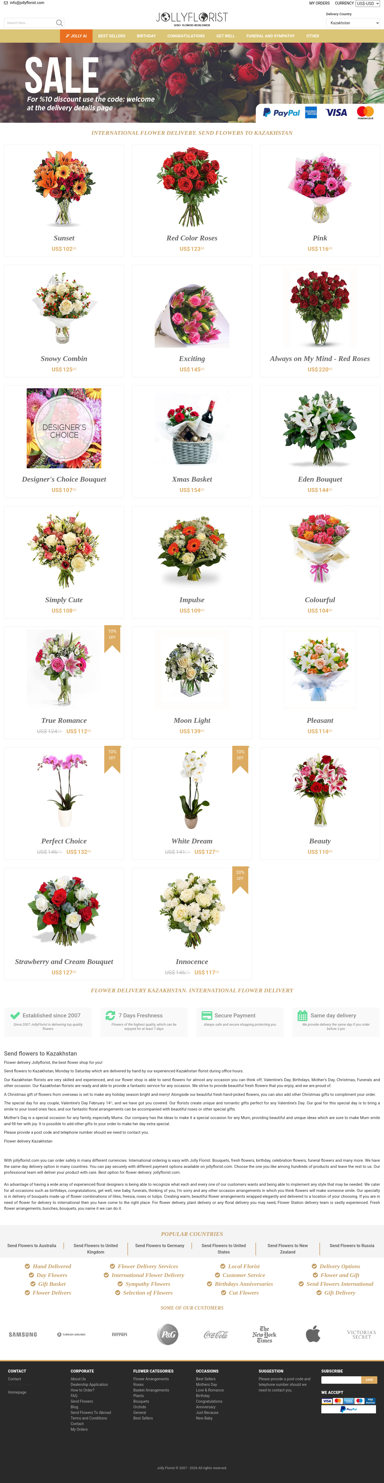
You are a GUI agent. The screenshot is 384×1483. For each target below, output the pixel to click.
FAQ (74, 1396)
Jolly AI (76, 36)
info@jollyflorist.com (24, 3)
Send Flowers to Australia (31, 1245)
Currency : (345, 3)
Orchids (139, 1407)
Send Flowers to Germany (159, 1245)
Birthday (146, 36)
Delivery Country (338, 14)
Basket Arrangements (151, 1390)
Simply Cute (64, 600)
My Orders (319, 3)
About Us (78, 1379)
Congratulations (186, 36)
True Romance (64, 720)
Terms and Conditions (89, 1418)
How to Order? (82, 1390)
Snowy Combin (64, 358)
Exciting (192, 358)
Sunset (64, 238)
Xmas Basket (192, 479)
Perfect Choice (64, 841)
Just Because (207, 1412)
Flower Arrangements (151, 1379)
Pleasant (320, 720)
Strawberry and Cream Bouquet (64, 961)
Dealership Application (89, 1384)
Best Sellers (111, 36)
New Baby (204, 1418)
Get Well (226, 36)
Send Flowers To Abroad (91, 1412)
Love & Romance (210, 1390)
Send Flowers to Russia (352, 1245)
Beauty (320, 841)
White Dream (192, 841)
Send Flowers (82, 1401)
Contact (14, 1379)
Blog (74, 1407)
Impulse (191, 600)
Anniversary (205, 1407)
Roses (138, 1384)
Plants (138, 1396)
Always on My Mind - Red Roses (320, 358)
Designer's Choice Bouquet (64, 479)
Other (312, 36)
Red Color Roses (191, 238)
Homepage (17, 1392)
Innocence (192, 961)
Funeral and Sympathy (270, 36)
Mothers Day (206, 1384)
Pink (320, 238)
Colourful (320, 600)
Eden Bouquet (320, 479)
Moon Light (192, 720)
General (139, 1412)
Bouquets (141, 1401)
